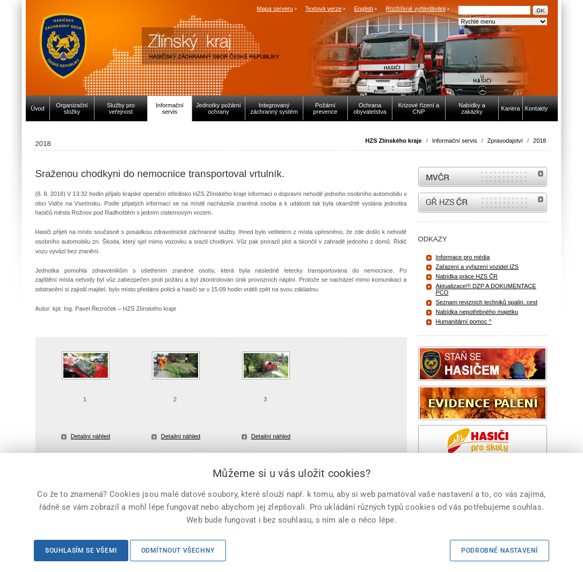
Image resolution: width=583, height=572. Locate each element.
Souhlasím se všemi (81, 550)
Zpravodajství (505, 140)
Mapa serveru (275, 8)
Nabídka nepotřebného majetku (477, 312)
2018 (539, 140)
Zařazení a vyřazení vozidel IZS (477, 266)
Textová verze (323, 8)
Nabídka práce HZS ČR (467, 276)
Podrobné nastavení (499, 550)
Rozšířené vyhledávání (416, 8)
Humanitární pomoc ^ (464, 321)
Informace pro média (463, 257)
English (363, 8)
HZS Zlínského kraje (394, 140)
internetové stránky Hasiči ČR (482, 202)
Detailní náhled (90, 436)
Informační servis (454, 140)
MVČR (482, 177)
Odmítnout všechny (178, 550)
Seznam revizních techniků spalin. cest (487, 302)
